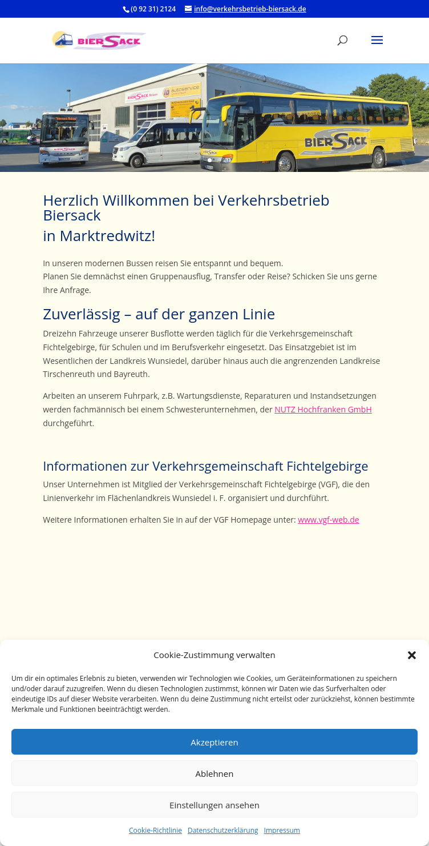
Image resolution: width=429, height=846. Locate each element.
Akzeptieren (214, 742)
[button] (412, 655)
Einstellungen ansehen (214, 805)
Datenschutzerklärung (223, 830)
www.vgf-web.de (328, 519)
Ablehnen (215, 773)
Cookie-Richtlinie (155, 830)
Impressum (282, 830)
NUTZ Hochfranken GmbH (322, 409)
